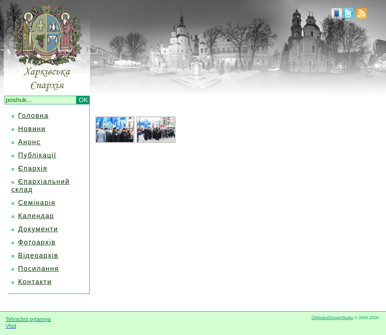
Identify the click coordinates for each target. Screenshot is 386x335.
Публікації (37, 155)
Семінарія (36, 203)
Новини (32, 129)
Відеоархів (38, 255)
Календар (36, 216)
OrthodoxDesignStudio (332, 317)
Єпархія (32, 168)
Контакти (35, 282)
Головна (33, 115)
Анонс (29, 142)
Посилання (38, 268)
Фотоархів (37, 242)
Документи (38, 229)
